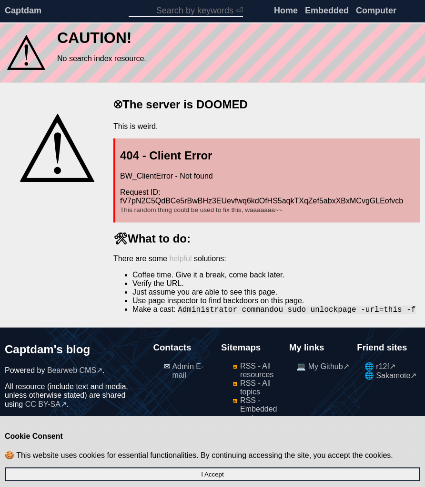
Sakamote (393, 375)
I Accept (212, 474)
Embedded (327, 10)
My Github (325, 366)
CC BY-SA (43, 404)
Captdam (23, 10)
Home (286, 10)
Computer (376, 10)
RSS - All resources (256, 370)
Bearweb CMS (71, 370)
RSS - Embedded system (258, 409)
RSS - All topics (255, 387)
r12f (382, 366)
